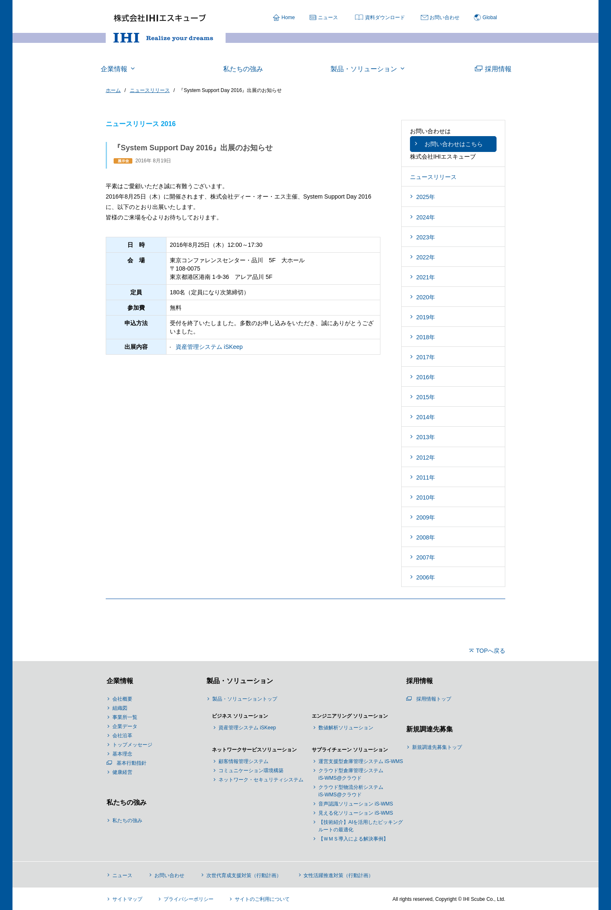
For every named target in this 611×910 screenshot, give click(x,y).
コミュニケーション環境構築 (251, 770)
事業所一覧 (124, 717)
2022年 (425, 257)
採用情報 (418, 680)
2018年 (425, 337)
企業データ (124, 726)
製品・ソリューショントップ (244, 699)
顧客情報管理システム (243, 761)
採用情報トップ (433, 699)
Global (489, 17)
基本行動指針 (132, 763)
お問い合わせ (444, 17)
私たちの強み (126, 802)
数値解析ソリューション (345, 728)
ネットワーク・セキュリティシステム (261, 780)
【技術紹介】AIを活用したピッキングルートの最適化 (360, 826)
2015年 (425, 397)
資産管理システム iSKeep (209, 346)
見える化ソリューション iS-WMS (355, 813)
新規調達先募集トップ (437, 747)
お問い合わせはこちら (454, 144)
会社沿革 (122, 735)
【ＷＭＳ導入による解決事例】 (353, 839)
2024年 (425, 217)
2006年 (425, 577)
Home (288, 17)
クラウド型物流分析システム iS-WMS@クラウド (350, 791)
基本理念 (122, 754)
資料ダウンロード (385, 17)
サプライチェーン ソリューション (350, 750)
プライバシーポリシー (189, 899)
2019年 (425, 317)
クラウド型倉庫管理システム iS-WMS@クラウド (350, 774)
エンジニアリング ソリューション (350, 716)
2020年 (425, 297)
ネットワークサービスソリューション (254, 750)
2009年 (425, 517)
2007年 (425, 557)
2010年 (425, 497)
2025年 (425, 197)
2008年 (425, 537)
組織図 (119, 708)
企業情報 (119, 680)
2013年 (425, 437)
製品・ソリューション (239, 680)
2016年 (425, 377)
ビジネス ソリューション (240, 716)
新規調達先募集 (428, 729)
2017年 (425, 357)
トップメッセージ (132, 745)
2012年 (425, 457)
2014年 (425, 417)
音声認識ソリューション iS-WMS (355, 804)
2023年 (425, 237)
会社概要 (122, 699)
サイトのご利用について (262, 899)
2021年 (425, 277)
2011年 (425, 477)
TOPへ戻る (490, 650)
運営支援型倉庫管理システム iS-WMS (360, 761)
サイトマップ (127, 899)
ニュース (328, 17)
